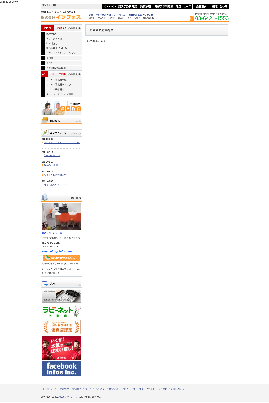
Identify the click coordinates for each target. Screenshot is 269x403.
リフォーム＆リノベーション (60, 53)
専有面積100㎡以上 (56, 67)
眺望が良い (52, 33)
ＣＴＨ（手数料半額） (57, 79)
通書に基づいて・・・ (55, 184)
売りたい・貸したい (95, 389)
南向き (49, 63)
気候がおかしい (52, 155)
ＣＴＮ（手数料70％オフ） (59, 84)
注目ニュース (128, 389)
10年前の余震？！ (53, 165)
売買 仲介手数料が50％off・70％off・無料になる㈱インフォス (121, 15)
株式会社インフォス (52, 233)
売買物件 (64, 389)
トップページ (49, 389)
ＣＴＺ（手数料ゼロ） (57, 89)
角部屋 (49, 58)
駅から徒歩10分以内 (56, 48)
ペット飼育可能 (54, 38)
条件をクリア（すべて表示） (60, 94)
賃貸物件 (76, 389)
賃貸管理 (113, 389)
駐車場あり (52, 43)
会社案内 (162, 389)
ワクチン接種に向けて (55, 175)
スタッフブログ (147, 389)
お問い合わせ (178, 389)
